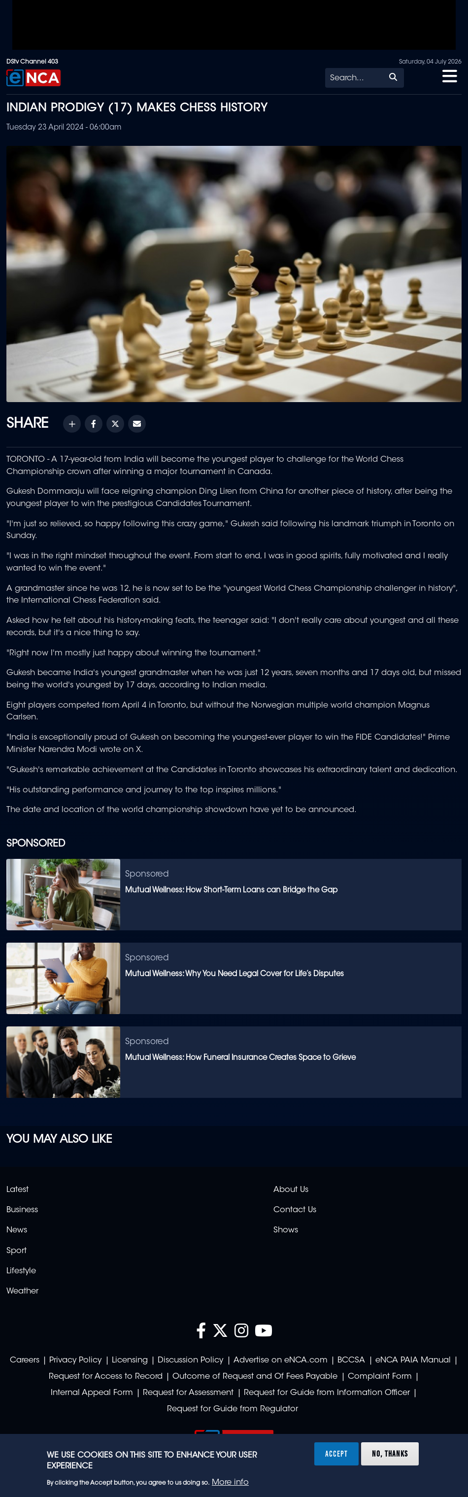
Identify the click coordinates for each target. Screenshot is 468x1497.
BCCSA (351, 1360)
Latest (17, 1190)
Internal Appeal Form (92, 1393)
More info (230, 1483)
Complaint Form (380, 1377)
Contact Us (294, 1210)
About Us (290, 1190)
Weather (22, 1291)
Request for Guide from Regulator (232, 1409)
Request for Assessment (188, 1393)
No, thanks (390, 1454)
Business (22, 1210)
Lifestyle (21, 1271)
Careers (24, 1360)
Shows (285, 1230)
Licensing (130, 1360)
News (16, 1230)
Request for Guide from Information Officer (327, 1393)
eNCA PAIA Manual (413, 1360)
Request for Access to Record (106, 1377)
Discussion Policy (190, 1360)
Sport (16, 1251)
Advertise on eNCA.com (281, 1360)
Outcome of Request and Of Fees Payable (254, 1377)
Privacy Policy (75, 1360)
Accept (336, 1454)
